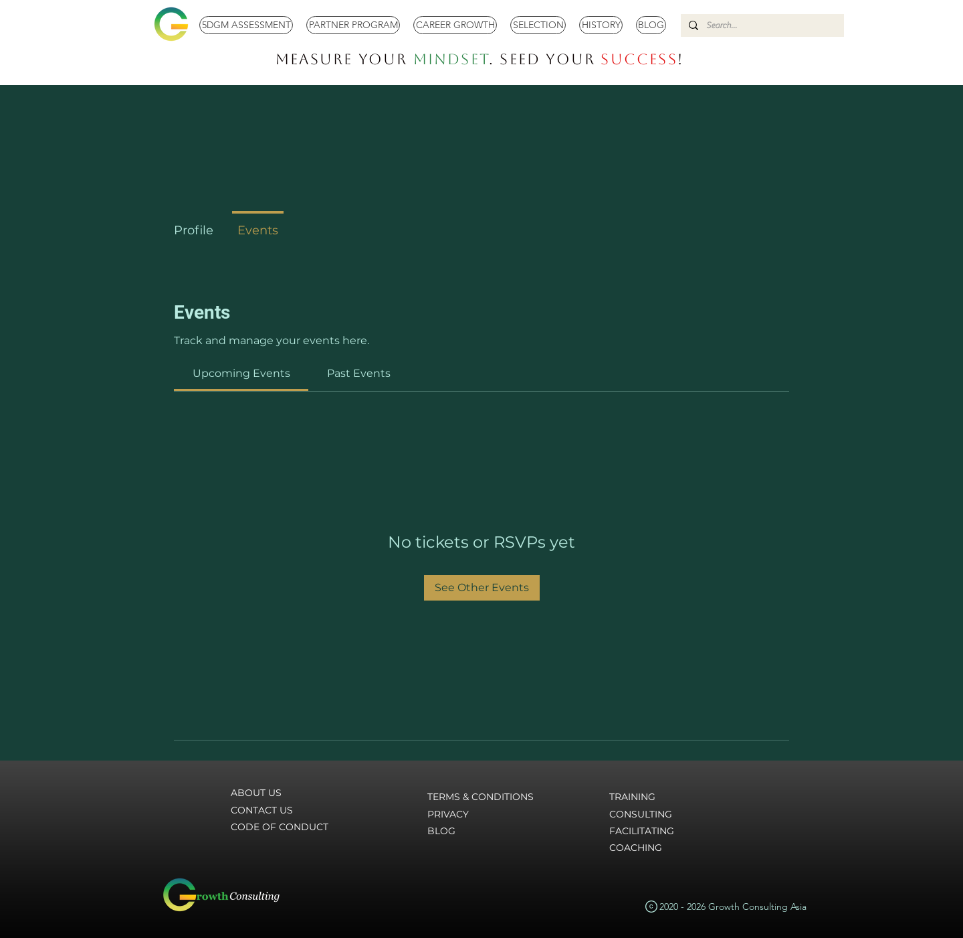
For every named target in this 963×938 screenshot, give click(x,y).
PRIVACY (448, 814)
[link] (241, 373)
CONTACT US (262, 810)
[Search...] (761, 25)
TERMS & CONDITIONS (480, 797)
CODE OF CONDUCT (279, 827)
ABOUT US (256, 793)
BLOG (441, 831)
